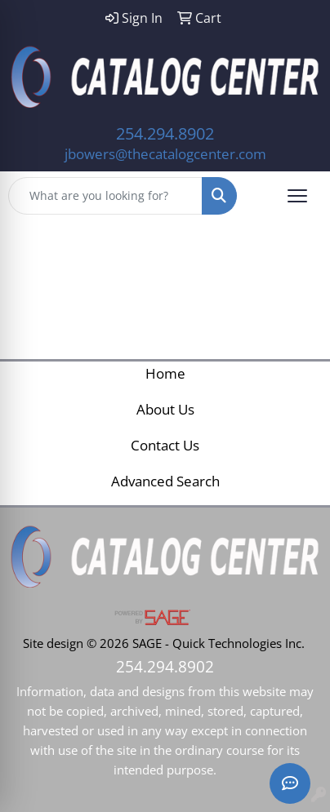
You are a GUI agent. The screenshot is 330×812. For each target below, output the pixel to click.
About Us (165, 409)
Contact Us (165, 445)
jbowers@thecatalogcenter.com (165, 153)
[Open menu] (297, 196)
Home (165, 373)
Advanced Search (165, 480)
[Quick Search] (105, 196)
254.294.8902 (165, 133)
